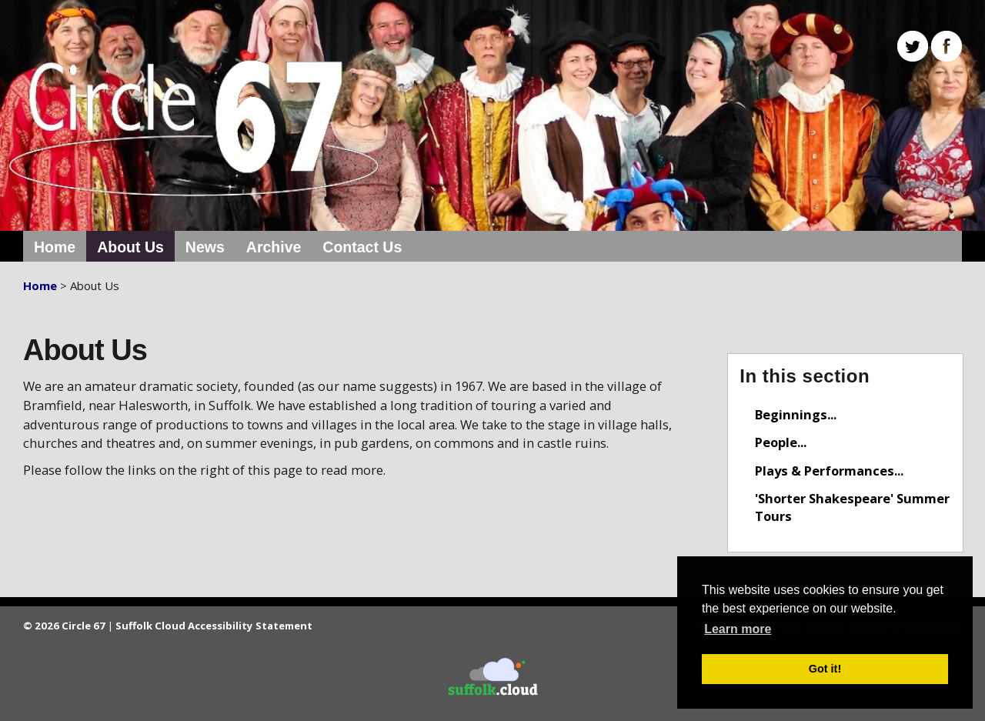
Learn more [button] (737, 629)
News (205, 247)
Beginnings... (795, 414)
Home (54, 247)
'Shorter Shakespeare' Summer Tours (852, 507)
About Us (130, 247)
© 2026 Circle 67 (64, 626)
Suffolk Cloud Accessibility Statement (213, 626)
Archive (274, 247)
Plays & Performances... (829, 470)
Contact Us (362, 247)
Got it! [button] (825, 669)
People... (780, 442)
